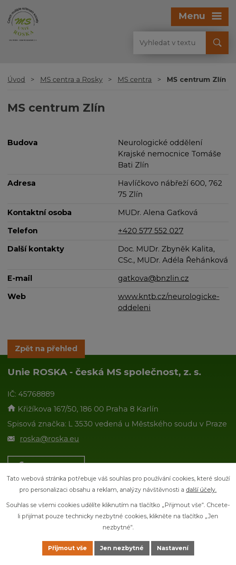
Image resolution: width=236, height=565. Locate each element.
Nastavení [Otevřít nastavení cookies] (172, 548)
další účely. (201, 489)
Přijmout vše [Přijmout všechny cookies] (67, 548)
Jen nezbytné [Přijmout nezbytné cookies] (122, 548)
